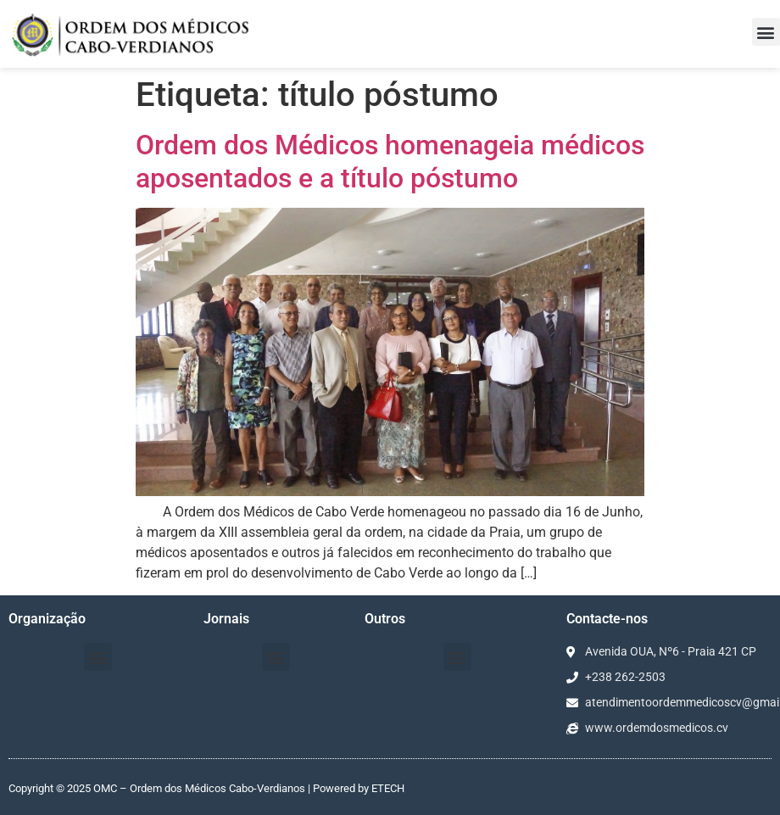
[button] (766, 32)
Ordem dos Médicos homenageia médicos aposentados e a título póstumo (390, 161)
